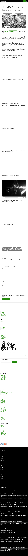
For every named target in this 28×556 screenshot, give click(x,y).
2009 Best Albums (3, 377)
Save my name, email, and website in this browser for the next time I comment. (13, 296)
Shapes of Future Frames (4, 430)
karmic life (2, 311)
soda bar (2, 333)
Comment (4, 268)
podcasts (2, 472)
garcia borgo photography (5, 309)
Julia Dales (4, 248)
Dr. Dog (2, 391)
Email (3, 285)
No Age (2, 405)
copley (2, 324)
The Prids (2, 415)
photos (2, 467)
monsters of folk (6, 249)
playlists (2, 469)
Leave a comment (18, 10)
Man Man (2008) (3, 403)
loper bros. (2, 312)
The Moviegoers (3, 433)
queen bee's (2, 332)
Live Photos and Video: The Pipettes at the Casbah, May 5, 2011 (14, 259)
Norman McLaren (19, 249)
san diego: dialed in (3, 314)
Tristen (2, 417)
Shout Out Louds (3, 410)
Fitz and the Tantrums (4, 393)
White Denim (3, 419)
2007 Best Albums (3, 375)
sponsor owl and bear (24, 355)
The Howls (2, 431)
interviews (4, 5)
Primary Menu (27, 1)
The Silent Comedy (4, 435)
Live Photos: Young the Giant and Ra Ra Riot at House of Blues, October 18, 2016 (13, 515)
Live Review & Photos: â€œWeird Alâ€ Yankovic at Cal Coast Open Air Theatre (13, 547)
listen (7, 5)
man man (13, 248)
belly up (2, 321)
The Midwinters (3, 432)
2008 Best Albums (3, 376)
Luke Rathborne (3, 402)
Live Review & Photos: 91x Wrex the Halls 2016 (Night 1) (9, 493)
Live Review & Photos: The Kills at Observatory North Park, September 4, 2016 (13, 535)
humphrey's (2, 328)
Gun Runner (2, 427)
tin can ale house (3, 337)
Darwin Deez (2, 390)
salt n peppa (5, 250)
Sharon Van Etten (3, 409)
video (13, 5)
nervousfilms (3, 313)
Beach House (3, 388)
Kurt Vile (2, 399)
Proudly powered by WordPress (5, 554)
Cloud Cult (2, 389)
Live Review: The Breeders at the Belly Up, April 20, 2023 (9, 490)
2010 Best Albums (3, 378)
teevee (2, 481)
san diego (10, 5)
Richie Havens (3, 408)
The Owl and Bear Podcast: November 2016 (7, 500)
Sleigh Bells (2, 411)
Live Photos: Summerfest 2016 (5, 534)
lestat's (2, 330)
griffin (1, 326)
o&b (1, 465)
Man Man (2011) (3, 404)
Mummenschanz (12, 249)
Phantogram (2, 406)
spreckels (2, 334)
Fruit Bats (2, 394)
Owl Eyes (2, 429)
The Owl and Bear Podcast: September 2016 (8, 530)
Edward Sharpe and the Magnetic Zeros (7, 392)
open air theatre (3, 331)
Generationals (3, 395)
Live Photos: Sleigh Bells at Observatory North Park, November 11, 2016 (12, 502)
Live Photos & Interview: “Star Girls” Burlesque (8, 532)
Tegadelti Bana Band (11, 250)
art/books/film (3, 453)
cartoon (2, 454)
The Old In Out (3, 434)
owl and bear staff (11, 10)
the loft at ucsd (3, 336)
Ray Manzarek (3, 407)
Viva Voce (2, 418)
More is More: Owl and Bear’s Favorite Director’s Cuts (14, 255)
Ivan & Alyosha (3, 397)
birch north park (3, 322)
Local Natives (3, 401)
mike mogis (18, 248)
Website (3, 289)
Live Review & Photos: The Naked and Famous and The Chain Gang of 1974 (12, 521)
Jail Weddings (3, 398)
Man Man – (13, 30)
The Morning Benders (4, 414)
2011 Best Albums (3, 379)
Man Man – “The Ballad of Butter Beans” (11, 31)
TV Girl (2, 437)
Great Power (3, 426)
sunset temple (3, 335)
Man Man (19, 34)
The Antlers (2, 412)
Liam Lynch (9, 248)
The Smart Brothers (4, 436)
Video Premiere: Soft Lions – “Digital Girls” (7, 513)
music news (2, 463)
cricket (2, 325)
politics (2, 474)
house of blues (3, 327)
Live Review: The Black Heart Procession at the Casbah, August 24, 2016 (12, 539)
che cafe (2, 323)
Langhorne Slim (3, 400)
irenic (1, 329)
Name (3, 281)
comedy (2, 456)
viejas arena (2, 338)
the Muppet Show (18, 250)
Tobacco (2, 416)
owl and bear (3, 1)
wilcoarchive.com (3, 315)
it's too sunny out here (4, 310)
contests (2, 458)
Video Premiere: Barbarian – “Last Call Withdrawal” (8, 504)
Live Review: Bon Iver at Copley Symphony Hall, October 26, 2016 (11, 511)
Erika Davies (2, 425)
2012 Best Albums (3, 380)
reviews (2, 476)
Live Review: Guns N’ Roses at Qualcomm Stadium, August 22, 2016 (11, 541)
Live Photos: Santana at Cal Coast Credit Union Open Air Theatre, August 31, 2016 (14, 537)
